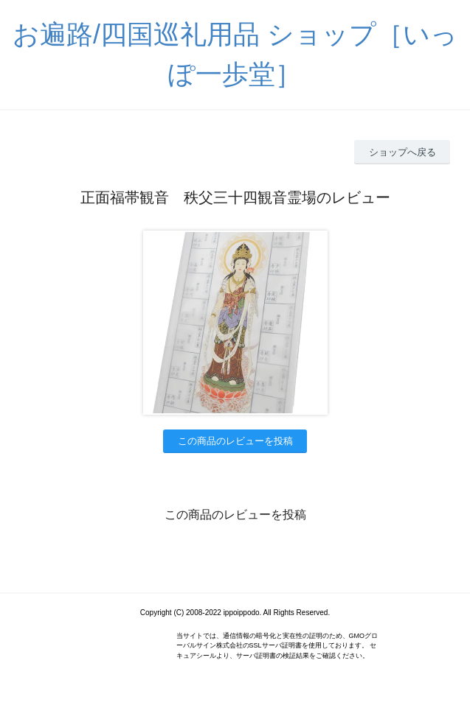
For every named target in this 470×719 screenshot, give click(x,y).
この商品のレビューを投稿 (235, 440)
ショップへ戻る (402, 152)
